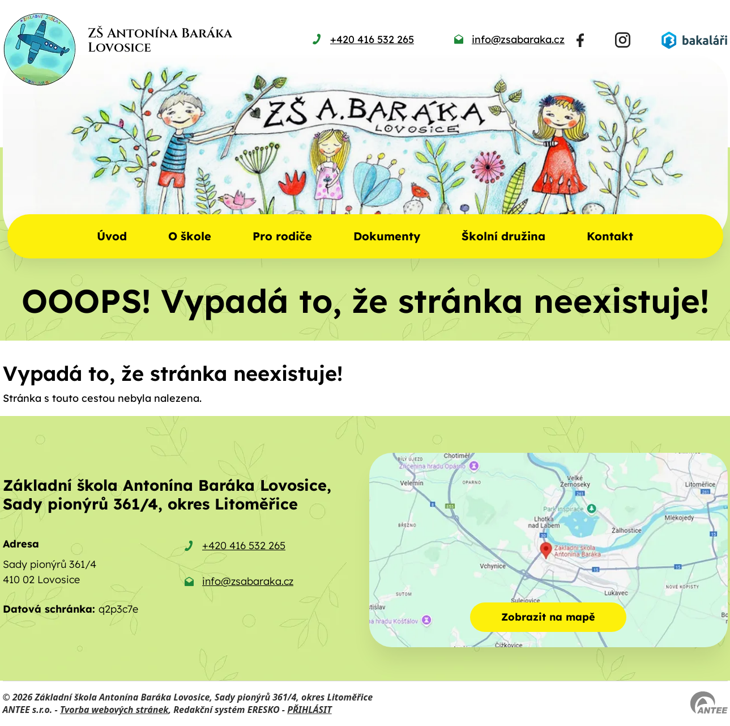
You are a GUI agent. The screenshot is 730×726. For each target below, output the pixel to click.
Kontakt (610, 236)
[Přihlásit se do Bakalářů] (694, 40)
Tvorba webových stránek (114, 709)
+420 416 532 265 (243, 545)
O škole (189, 236)
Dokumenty (386, 236)
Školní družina (503, 236)
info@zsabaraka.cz (247, 581)
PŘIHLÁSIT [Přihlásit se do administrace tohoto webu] (309, 709)
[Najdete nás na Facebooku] (580, 40)
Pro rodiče (282, 236)
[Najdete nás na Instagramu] (622, 40)
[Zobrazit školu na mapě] (548, 550)
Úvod (112, 236)
